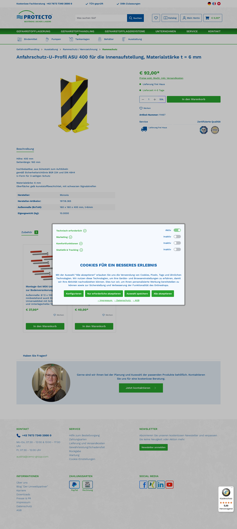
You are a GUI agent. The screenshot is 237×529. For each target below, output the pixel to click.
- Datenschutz (123, 300)
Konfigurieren (73, 293)
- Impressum (105, 300)
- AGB (136, 300)
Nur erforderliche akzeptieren (104, 293)
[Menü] (232, 488)
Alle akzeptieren (163, 293)
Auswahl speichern (137, 293)
